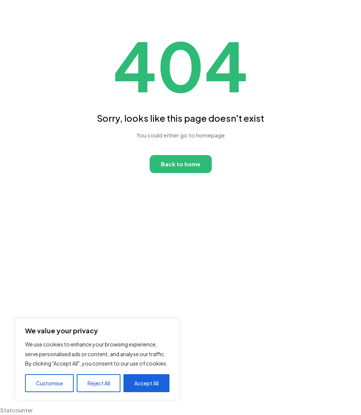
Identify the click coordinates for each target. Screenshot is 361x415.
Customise (49, 383)
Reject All (99, 383)
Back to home (181, 163)
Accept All (146, 383)
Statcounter (16, 410)
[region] (97, 359)
